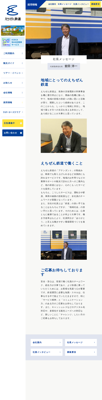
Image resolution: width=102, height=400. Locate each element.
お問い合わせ (13, 133)
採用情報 (13, 102)
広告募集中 (13, 123)
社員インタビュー (81, 4)
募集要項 (95, 4)
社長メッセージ (65, 4)
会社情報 (13, 93)
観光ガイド (13, 63)
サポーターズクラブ (13, 112)
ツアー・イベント (13, 73)
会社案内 (52, 4)
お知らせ (13, 83)
